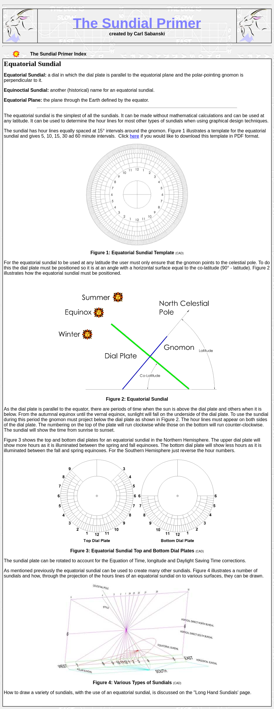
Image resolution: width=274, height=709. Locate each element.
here (134, 136)
